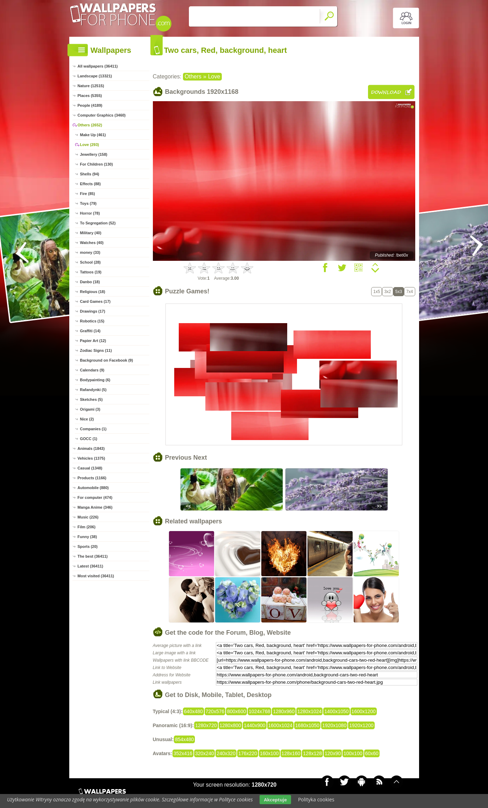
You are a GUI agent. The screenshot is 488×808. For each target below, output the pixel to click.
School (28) (90, 262)
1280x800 (230, 725)
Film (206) (87, 527)
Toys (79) (88, 203)
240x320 (226, 753)
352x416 (183, 753)
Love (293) (89, 144)
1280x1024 (309, 711)
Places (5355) (90, 95)
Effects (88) (90, 184)
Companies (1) (93, 429)
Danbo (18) (90, 282)
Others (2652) (90, 125)
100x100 (353, 753)
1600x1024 (280, 725)
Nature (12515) (91, 86)
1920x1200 (361, 725)
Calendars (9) (92, 370)
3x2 (387, 291)
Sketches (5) (91, 399)
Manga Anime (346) (95, 507)
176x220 (247, 753)
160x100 (269, 753)
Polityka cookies (316, 799)
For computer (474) (95, 497)
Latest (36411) (90, 566)
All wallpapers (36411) (98, 66)
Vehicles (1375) (91, 458)
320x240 (204, 753)
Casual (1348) (90, 468)
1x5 (376, 291)
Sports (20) (88, 546)
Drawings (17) (92, 311)
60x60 (372, 753)
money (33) (90, 252)
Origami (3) (90, 409)
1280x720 (206, 725)
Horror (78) (90, 213)
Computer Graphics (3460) (102, 115)
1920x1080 (334, 725)
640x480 (193, 711)
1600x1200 (364, 711)
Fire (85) (87, 193)
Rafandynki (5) (93, 390)
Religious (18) (92, 292)
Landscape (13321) (95, 76)
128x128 (312, 753)
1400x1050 (336, 711)
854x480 (184, 739)
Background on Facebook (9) (106, 360)
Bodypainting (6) (95, 380)
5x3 (398, 291)
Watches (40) (92, 243)
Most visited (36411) (96, 576)
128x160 (291, 753)
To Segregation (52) (98, 223)
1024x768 (259, 711)
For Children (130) (96, 164)
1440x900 (255, 725)
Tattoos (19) (91, 272)
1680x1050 (307, 725)
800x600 (236, 711)
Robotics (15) (92, 321)
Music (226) (88, 517)
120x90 (333, 753)
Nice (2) (87, 419)
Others (193, 76)
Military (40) (90, 233)
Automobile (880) (93, 488)
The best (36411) (93, 556)
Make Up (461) (93, 135)
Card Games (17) (95, 301)
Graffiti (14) (90, 331)
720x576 (215, 711)
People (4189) (90, 105)
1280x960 (284, 711)
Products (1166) (92, 478)
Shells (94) (89, 174)
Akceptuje (275, 799)
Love (214, 76)
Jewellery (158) (93, 154)
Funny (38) (87, 537)
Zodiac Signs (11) (96, 350)
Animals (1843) (91, 448)
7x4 (409, 291)
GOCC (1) (89, 439)
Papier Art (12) (93, 341)
